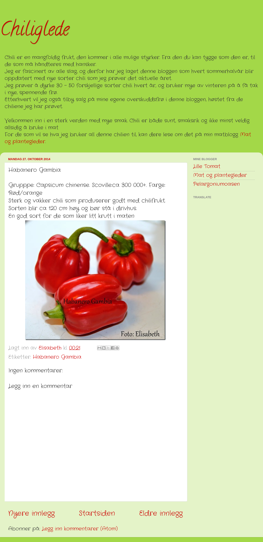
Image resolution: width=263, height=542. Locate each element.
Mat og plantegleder (220, 175)
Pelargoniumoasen (216, 184)
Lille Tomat (206, 166)
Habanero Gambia (57, 357)
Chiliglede (34, 31)
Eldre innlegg (161, 513)
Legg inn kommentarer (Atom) (80, 528)
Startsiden (97, 513)
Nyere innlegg (31, 513)
